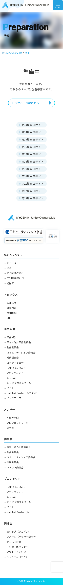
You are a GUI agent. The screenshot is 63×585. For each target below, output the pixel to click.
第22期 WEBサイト (33, 191)
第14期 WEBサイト (33, 132)
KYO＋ (10, 388)
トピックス (11, 294)
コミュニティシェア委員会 (21, 352)
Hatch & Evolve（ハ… (19, 512)
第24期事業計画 (15, 278)
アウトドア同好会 (16, 551)
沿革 (9, 268)
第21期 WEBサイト (33, 183)
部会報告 (11, 337)
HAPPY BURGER (16, 367)
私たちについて (13, 255)
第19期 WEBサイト (33, 169)
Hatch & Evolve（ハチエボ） (23, 393)
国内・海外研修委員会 (19, 342)
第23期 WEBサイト (33, 198)
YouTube (12, 312)
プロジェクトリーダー (19, 422)
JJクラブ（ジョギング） (20, 531)
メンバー (9, 409)
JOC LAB (11, 378)
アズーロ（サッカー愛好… (21, 536)
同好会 (8, 523)
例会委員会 (13, 347)
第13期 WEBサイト (33, 124)
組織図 (10, 283)
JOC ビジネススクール (19, 383)
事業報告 (11, 307)
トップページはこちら (25, 103)
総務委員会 (13, 357)
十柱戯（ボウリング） (19, 546)
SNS (9, 318)
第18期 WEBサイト (33, 161)
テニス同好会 (14, 541)
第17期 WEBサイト (33, 154)
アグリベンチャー (16, 372)
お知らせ (11, 302)
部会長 (10, 427)
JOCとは (11, 263)
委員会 (8, 439)
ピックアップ (14, 398)
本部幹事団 (13, 417)
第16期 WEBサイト (33, 147)
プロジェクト (12, 479)
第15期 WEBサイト (33, 139)
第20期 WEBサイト (33, 176)
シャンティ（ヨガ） (17, 557)
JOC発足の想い (15, 273)
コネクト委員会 (15, 362)
